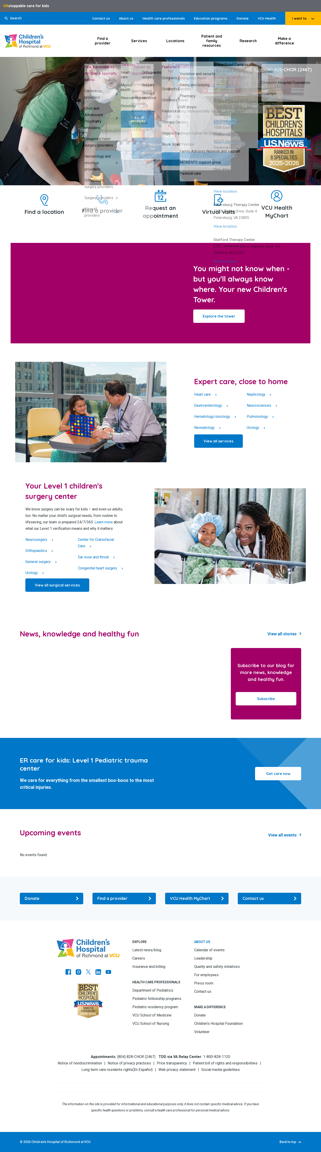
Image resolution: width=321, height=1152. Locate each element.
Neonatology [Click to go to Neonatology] (204, 427)
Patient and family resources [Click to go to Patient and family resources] (211, 41)
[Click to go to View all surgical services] (57, 585)
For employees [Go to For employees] (206, 975)
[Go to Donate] (51, 898)
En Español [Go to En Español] (143, 1069)
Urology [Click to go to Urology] (253, 427)
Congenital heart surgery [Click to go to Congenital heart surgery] (97, 568)
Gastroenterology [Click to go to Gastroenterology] (208, 405)
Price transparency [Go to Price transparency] (172, 1063)
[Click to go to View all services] (218, 441)
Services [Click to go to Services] (139, 40)
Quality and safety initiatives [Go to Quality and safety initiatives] (217, 966)
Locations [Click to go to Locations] (175, 40)
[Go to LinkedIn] (98, 972)
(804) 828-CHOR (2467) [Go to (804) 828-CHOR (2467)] (286, 69)
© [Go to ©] (21, 1142)
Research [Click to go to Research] (248, 40)
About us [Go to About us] (126, 18)
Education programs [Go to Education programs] (210, 18)
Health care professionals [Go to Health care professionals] (164, 18)
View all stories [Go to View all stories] (282, 633)
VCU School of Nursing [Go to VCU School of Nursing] (150, 1023)
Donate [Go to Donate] (243, 18)
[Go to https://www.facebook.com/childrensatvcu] (68, 972)
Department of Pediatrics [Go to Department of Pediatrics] (152, 990)
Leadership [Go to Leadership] (203, 958)
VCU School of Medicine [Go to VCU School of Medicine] (152, 1015)
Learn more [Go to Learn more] (104, 522)
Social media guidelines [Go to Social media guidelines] (220, 1069)
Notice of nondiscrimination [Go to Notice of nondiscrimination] (80, 1063)
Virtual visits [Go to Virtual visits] (218, 211)
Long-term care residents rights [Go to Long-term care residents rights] (107, 1069)
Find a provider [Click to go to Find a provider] (102, 40)
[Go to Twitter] (88, 972)
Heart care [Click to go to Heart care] (202, 394)
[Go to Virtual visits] (218, 200)
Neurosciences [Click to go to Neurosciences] (259, 405)
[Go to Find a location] (44, 200)
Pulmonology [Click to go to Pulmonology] (257, 416)
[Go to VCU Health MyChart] (276, 196)
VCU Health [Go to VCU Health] (267, 18)
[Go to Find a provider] (102, 200)
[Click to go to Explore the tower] (219, 316)
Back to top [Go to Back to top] (287, 1142)
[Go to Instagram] (78, 972)
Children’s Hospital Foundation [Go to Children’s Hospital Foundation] (218, 1023)
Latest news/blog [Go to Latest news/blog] (146, 950)
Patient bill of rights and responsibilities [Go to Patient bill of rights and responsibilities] (225, 1063)
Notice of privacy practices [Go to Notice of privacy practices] (129, 1063)
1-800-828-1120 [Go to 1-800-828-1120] (216, 1057)
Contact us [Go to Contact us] (101, 18)
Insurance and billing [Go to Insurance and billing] (148, 966)
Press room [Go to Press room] (203, 983)
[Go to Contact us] (269, 898)
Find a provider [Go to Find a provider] (102, 210)
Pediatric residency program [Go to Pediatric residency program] (155, 1007)
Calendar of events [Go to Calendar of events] (209, 950)
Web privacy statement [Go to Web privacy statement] (177, 1069)
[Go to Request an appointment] (160, 196)
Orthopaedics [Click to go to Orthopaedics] (36, 550)
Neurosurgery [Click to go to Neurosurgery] (36, 539)
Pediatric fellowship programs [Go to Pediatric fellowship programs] (156, 998)
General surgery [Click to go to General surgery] (38, 562)
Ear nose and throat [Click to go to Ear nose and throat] (93, 557)
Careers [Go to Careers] (138, 958)
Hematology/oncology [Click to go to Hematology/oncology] (212, 416)
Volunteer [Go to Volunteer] (202, 1032)
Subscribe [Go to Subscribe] (266, 698)
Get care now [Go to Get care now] (278, 773)
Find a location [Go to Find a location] (44, 211)
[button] (13, 18)
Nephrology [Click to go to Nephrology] (256, 394)
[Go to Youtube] (108, 972)
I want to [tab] (299, 18)
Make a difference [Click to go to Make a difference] (284, 40)
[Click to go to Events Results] (284, 835)
